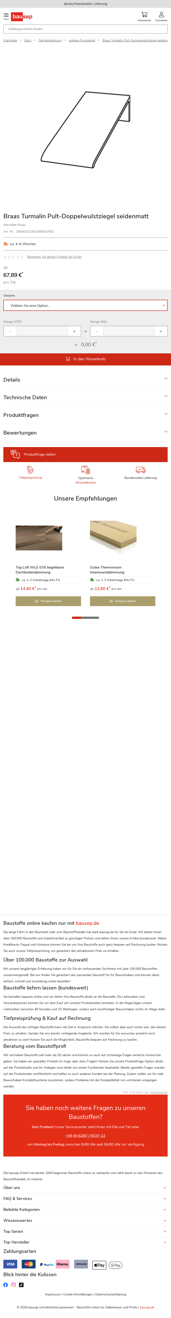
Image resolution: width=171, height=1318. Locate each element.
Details (11, 379)
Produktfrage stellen (40, 454)
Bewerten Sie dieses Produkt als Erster (54, 257)
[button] (76, 618)
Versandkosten (85, 482)
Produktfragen (21, 415)
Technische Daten (25, 397)
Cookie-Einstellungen (78, 1294)
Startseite (10, 40)
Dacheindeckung (50, 40)
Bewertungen (20, 432)
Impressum (53, 1294)
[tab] (85, 380)
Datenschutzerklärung (110, 1294)
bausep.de (147, 1307)
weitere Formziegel (82, 40)
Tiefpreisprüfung (30, 477)
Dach (27, 40)
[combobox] (85, 29)
